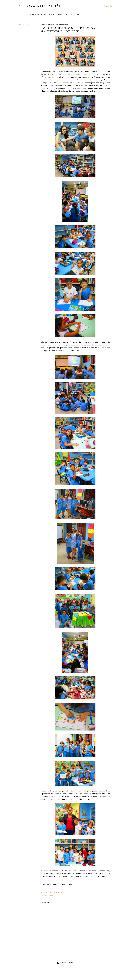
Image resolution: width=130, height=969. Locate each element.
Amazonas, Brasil (51, 895)
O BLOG (51, 14)
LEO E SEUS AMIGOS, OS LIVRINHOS (77, 74)
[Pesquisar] (107, 6)
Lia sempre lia (63, 83)
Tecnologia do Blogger (65, 962)
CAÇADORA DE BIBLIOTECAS (36, 14)
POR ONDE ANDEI (62, 14)
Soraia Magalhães (43, 6)
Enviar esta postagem (56, 892)
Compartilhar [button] (23, 24)
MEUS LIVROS (76, 14)
